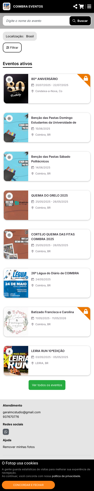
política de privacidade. (66, 476)
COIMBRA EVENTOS (28, 6)
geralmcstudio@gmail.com (22, 412)
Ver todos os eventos (47, 385)
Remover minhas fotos (19, 447)
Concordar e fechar (28, 484)
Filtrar (12, 47)
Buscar (80, 21)
